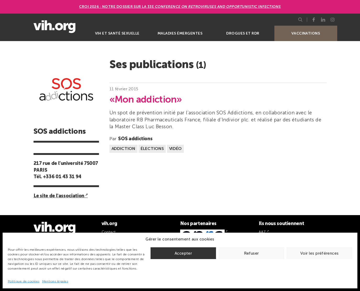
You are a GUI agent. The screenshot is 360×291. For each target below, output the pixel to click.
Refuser (251, 253)
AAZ (262, 232)
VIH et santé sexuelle (117, 33)
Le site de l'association (59, 196)
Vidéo (175, 148)
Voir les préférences (319, 253)
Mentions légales (55, 281)
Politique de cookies (24, 281)
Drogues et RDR (242, 33)
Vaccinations (305, 33)
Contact (109, 232)
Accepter (183, 253)
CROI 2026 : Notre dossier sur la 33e (180, 6)
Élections (152, 148)
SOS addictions (135, 139)
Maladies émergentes (180, 33)
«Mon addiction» (145, 99)
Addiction (123, 148)
